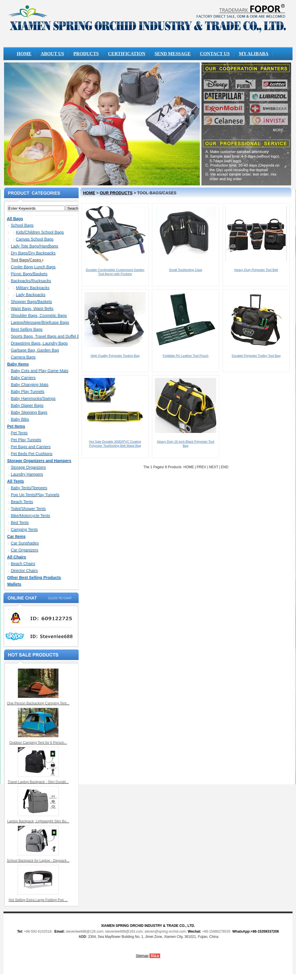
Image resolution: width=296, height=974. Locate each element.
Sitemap (142, 956)
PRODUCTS (86, 53)
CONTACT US (215, 53)
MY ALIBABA (254, 53)
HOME (24, 53)
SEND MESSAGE (173, 53)
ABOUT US (52, 53)
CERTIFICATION (126, 53)
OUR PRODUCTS (116, 193)
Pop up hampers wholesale (148, 25)
